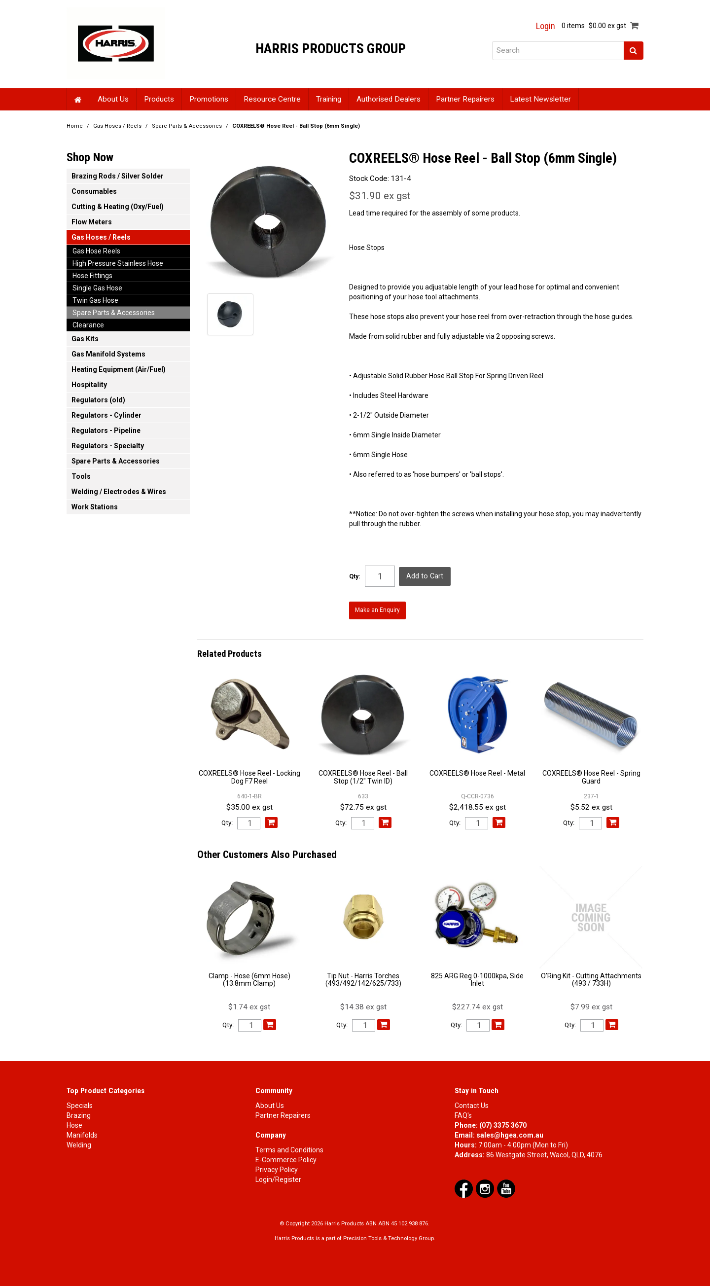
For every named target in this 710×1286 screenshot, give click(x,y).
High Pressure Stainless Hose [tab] (117, 263)
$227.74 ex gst (477, 1004)
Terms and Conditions (289, 1148)
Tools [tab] (81, 476)
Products (159, 99)
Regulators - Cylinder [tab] (106, 415)
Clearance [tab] (88, 325)
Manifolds (82, 1133)
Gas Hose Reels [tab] (96, 251)
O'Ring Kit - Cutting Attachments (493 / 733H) (591, 977)
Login (545, 26)
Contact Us (472, 1103)
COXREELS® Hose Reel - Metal (477, 772)
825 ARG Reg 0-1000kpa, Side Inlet (477, 977)
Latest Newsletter (540, 99)
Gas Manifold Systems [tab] (108, 354)
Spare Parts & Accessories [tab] (113, 313)
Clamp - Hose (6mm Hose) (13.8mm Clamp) (249, 977)
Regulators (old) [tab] (98, 400)
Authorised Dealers (388, 99)
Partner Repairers (465, 99)
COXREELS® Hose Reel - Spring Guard (591, 775)
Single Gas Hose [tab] (97, 288)
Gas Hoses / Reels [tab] (101, 237)
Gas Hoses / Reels (117, 126)
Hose (74, 1123)
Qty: (354, 576)
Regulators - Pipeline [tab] (106, 430)
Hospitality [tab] (89, 385)
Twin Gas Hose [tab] (95, 300)
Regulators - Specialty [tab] (107, 446)
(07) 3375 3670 (503, 1123)
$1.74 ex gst (249, 1004)
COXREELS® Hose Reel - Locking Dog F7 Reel (249, 775)
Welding (79, 1143)
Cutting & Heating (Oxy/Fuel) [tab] (117, 207)
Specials (80, 1103)
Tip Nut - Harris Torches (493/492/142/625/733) (363, 977)
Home (78, 99)
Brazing (79, 1113)
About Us (113, 99)
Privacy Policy (276, 1168)
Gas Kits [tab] (85, 339)
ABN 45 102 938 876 (403, 1221)
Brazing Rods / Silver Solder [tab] (117, 176)
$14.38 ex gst (363, 1004)
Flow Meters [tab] (91, 222)
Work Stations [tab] (94, 507)
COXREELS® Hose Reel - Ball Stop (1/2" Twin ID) (363, 775)
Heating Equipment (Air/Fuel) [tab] (118, 369)
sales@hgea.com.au (509, 1133)
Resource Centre (272, 99)
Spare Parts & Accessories (187, 126)
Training (328, 99)
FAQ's (463, 1113)
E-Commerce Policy (286, 1158)
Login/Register (278, 1177)
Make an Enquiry (376, 609)
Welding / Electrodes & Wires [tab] (118, 492)
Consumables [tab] (94, 191)
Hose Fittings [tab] (92, 276)
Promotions (208, 99)
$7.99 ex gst (591, 1004)
